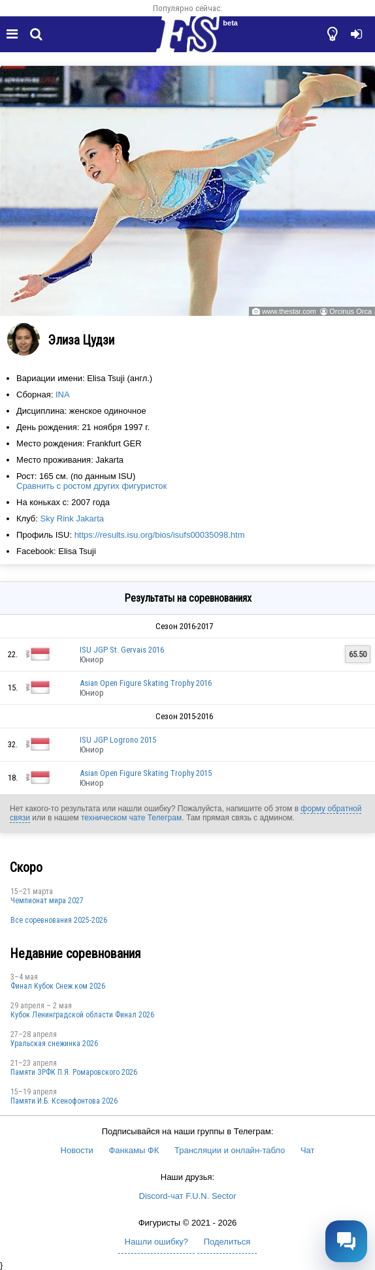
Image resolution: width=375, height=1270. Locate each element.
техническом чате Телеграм (131, 817)
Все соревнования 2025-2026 (58, 920)
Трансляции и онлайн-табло (229, 1150)
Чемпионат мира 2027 (47, 900)
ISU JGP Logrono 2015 (118, 740)
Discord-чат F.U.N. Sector (187, 1196)
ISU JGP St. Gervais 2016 (122, 650)
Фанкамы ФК (133, 1150)
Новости (77, 1150)
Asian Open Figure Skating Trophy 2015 (146, 773)
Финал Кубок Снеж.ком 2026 (57, 986)
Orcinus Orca (350, 311)
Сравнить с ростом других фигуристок (91, 486)
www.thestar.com (289, 311)
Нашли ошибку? (156, 1242)
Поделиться (227, 1242)
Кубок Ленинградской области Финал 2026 (82, 1014)
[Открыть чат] (346, 1241)
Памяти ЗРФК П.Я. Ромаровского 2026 (73, 1072)
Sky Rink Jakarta (72, 518)
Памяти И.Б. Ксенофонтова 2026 (64, 1101)
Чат (308, 1150)
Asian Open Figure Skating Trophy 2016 (146, 683)
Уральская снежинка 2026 (54, 1043)
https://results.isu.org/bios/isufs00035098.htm (159, 535)
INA (63, 394)
